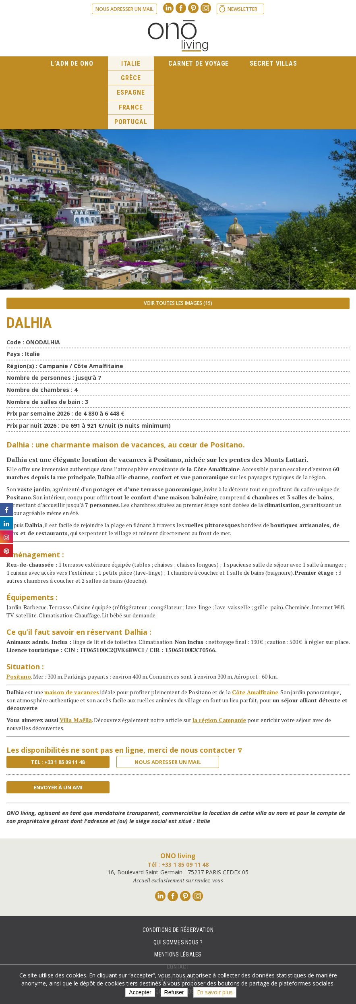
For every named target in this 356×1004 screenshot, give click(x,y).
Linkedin (168, 8)
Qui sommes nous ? (178, 942)
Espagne (131, 92)
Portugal (130, 122)
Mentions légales (177, 954)
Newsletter (242, 9)
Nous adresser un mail (124, 9)
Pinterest (193, 8)
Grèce (131, 78)
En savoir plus (215, 992)
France (131, 107)
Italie (131, 63)
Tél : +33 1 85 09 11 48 (178, 864)
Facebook (181, 8)
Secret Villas (273, 63)
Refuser (174, 992)
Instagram (206, 8)
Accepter (140, 992)
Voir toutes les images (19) (178, 303)
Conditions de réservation (178, 930)
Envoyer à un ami (58, 787)
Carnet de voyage (198, 63)
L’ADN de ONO (72, 63)
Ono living (178, 36)
